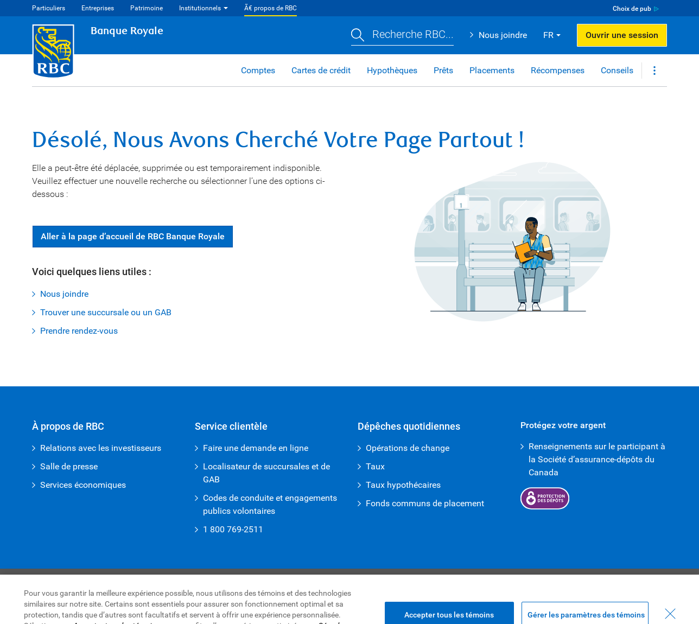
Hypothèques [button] (392, 70)
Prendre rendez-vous (79, 331)
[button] (402, 35)
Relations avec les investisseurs (100, 448)
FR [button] (548, 35)
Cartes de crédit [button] (321, 70)
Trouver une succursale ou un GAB (105, 312)
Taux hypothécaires (403, 485)
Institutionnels (200, 8)
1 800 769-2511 (233, 529)
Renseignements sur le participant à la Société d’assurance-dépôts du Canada (597, 459)
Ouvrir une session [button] (622, 35)
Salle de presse (69, 466)
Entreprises (97, 8)
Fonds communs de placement (425, 503)
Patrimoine (146, 8)
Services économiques (83, 485)
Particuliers (48, 8)
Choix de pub (632, 8)
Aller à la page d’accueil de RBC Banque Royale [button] (133, 236)
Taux (375, 466)
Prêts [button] (443, 70)
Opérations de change (407, 448)
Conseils (617, 70)
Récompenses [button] (557, 70)
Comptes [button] (258, 70)
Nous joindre (503, 35)
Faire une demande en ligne (255, 448)
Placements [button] (491, 70)
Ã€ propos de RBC (270, 8)
